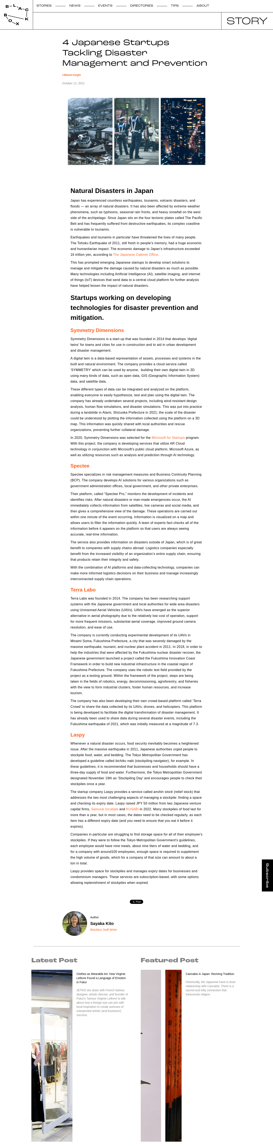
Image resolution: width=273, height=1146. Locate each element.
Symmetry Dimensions (97, 330)
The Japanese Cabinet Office (135, 254)
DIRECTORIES (141, 5)
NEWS (74, 5)
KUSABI (132, 809)
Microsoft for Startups (168, 437)
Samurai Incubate (104, 809)
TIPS (175, 5)
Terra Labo (83, 590)
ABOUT (202, 5)
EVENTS (105, 5)
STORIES (44, 5)
